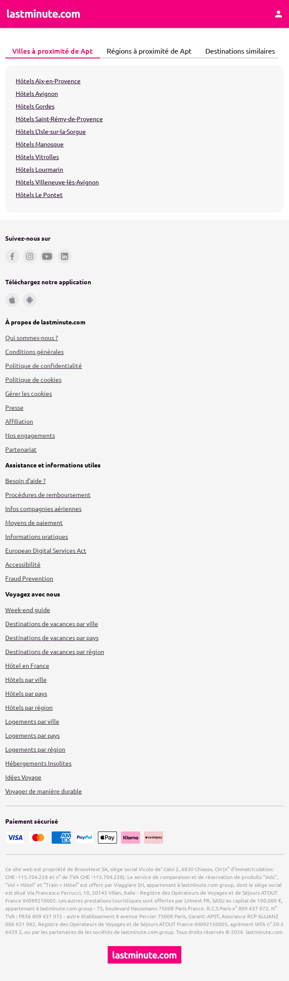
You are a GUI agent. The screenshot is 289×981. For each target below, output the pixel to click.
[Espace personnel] (278, 14)
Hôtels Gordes (35, 106)
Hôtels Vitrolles (37, 156)
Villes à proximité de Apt (50, 50)
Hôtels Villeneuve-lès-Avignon (57, 182)
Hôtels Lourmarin (39, 169)
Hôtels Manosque (40, 144)
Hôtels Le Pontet (39, 194)
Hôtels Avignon (37, 93)
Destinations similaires (238, 50)
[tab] (52, 51)
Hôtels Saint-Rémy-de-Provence (59, 119)
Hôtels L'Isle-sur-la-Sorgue (51, 131)
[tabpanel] (144, 139)
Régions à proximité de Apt (146, 50)
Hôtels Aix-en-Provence (48, 81)
